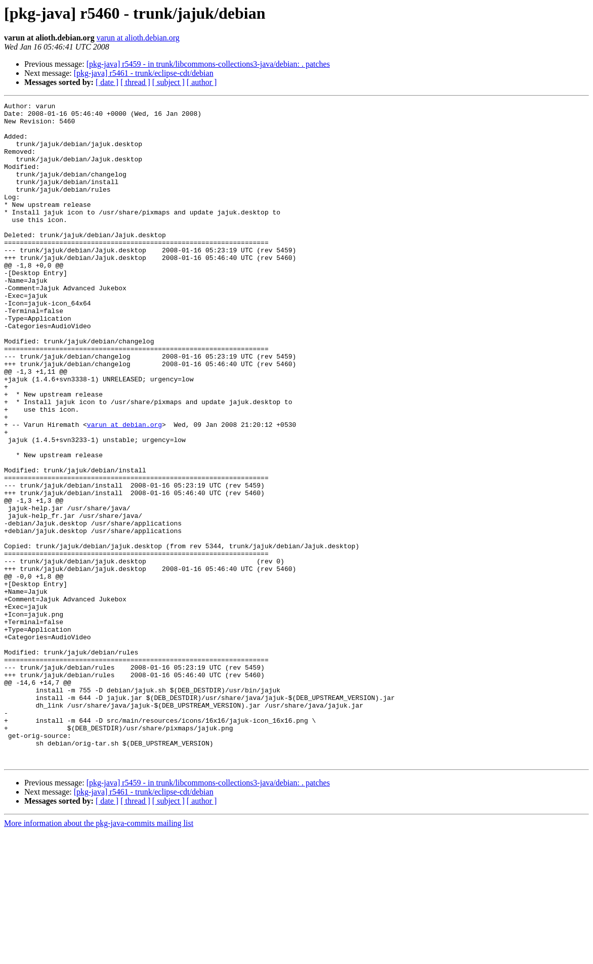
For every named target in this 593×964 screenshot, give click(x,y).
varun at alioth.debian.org (138, 37)
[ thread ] (135, 82)
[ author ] (202, 82)
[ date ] (107, 82)
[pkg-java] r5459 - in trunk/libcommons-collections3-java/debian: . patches (208, 64)
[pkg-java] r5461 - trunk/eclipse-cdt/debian (144, 73)
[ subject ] (168, 82)
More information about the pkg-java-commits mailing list (98, 955)
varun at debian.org (124, 489)
